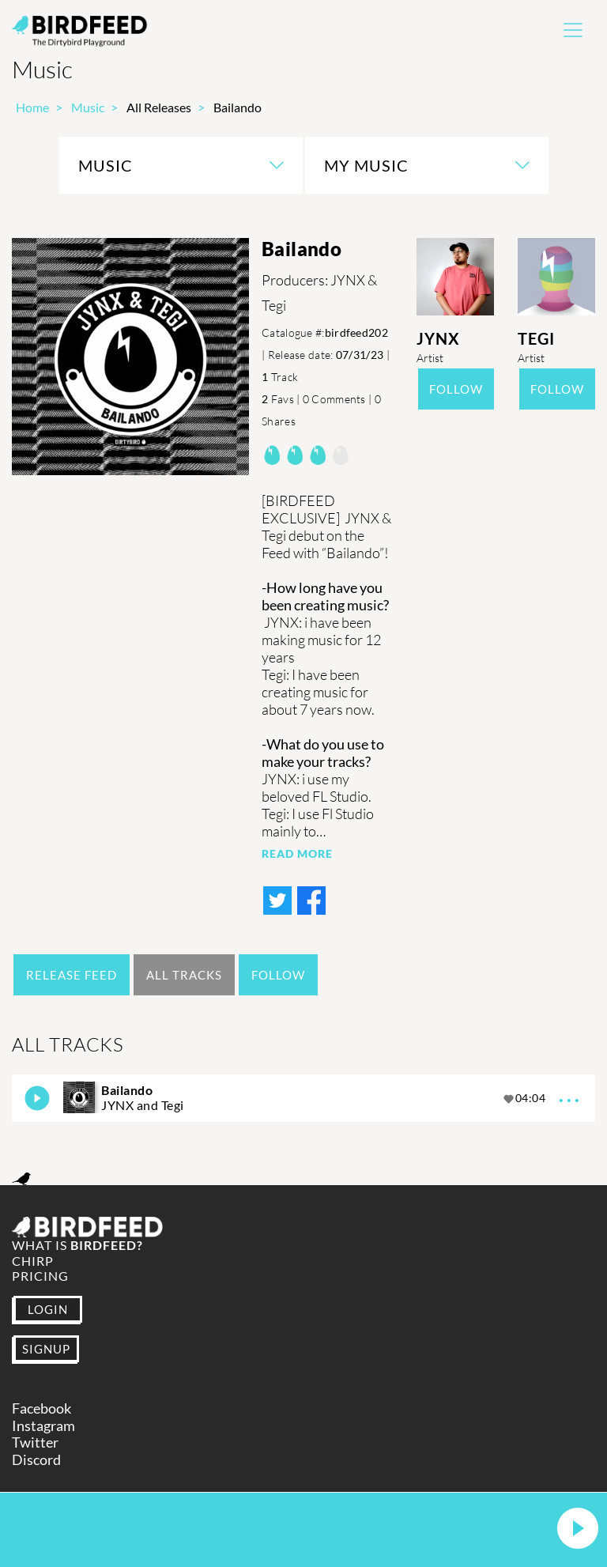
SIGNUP (46, 1349)
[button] (577, 1529)
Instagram (43, 1426)
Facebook (41, 1408)
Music (87, 107)
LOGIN (48, 1309)
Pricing (40, 1275)
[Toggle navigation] (573, 30)
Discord (36, 1460)
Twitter (35, 1442)
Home (32, 107)
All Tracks (184, 975)
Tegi (536, 338)
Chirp (33, 1260)
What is (77, 1244)
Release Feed (71, 975)
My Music (366, 165)
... (570, 1095)
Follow (456, 389)
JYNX (438, 338)
